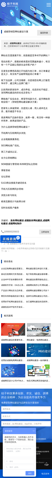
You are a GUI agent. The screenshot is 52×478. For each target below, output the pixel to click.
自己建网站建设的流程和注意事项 (38, 301)
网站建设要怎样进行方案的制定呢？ (38, 268)
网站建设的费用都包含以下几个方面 (38, 279)
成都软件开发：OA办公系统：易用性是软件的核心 (13, 285)
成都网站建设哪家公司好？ (37, 290)
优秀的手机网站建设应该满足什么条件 (13, 301)
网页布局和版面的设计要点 (12, 296)
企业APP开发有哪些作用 (11, 279)
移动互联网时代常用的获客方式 (13, 274)
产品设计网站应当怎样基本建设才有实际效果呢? (13, 290)
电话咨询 (45, 474)
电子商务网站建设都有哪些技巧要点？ (38, 274)
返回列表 (44, 33)
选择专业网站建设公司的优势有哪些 (38, 296)
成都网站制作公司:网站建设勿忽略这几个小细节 (38, 285)
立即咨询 (45, 232)
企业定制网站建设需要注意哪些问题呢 (13, 268)
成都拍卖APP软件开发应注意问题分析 (13, 307)
